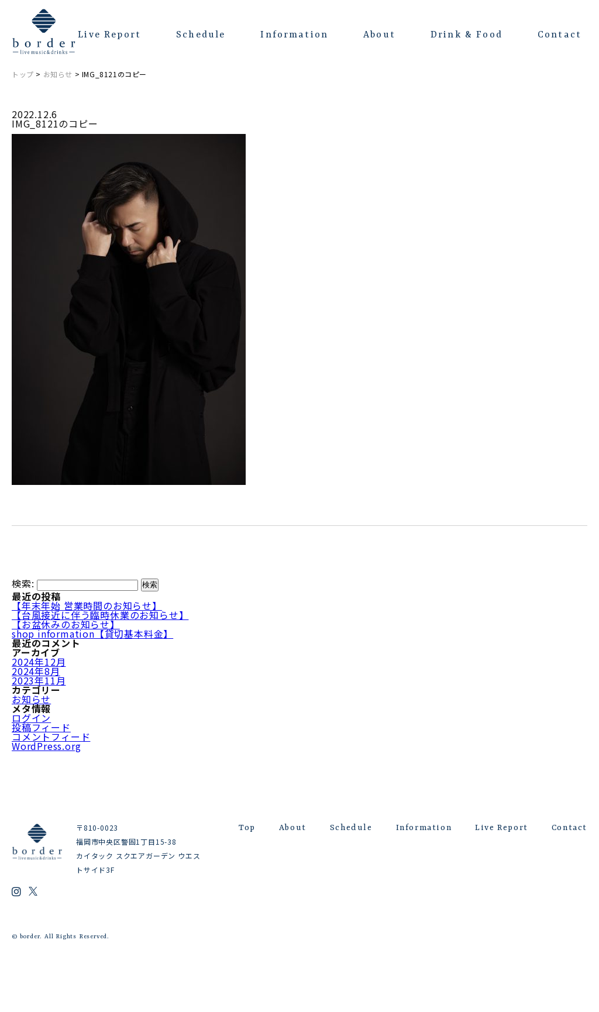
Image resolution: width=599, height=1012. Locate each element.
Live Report (109, 35)
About (379, 35)
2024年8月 (36, 671)
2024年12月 (39, 662)
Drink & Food (466, 35)
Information (294, 35)
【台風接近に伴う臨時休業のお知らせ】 (100, 615)
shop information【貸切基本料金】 (92, 634)
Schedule (200, 35)
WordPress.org (46, 746)
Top (247, 827)
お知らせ (58, 74)
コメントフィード (51, 736)
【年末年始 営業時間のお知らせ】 (87, 605)
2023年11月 (39, 680)
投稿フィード (41, 727)
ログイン (31, 718)
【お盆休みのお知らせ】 (66, 624)
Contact (559, 35)
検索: (23, 583)
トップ (23, 74)
